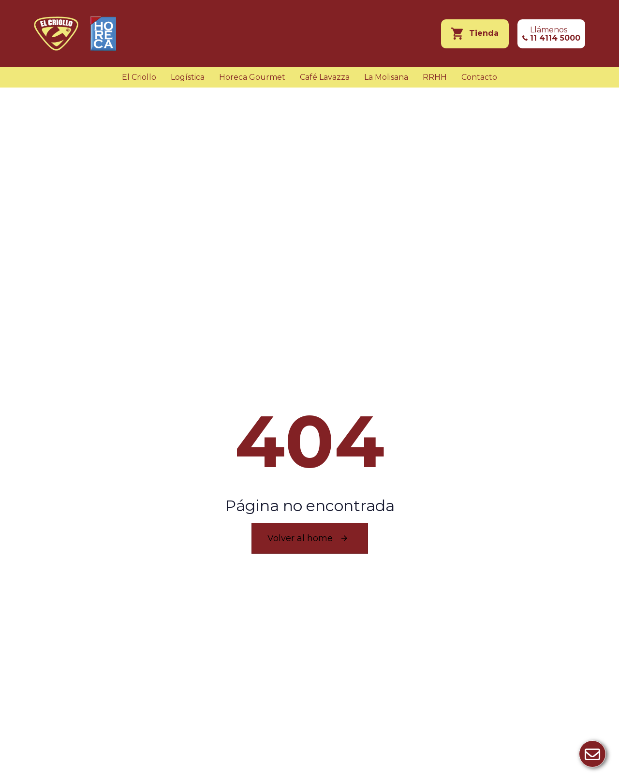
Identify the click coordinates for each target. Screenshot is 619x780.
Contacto (479, 77)
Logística (188, 77)
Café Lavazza (325, 77)
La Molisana (386, 77)
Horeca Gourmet (252, 77)
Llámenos (555, 34)
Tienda (484, 33)
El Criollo (139, 77)
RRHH (435, 77)
